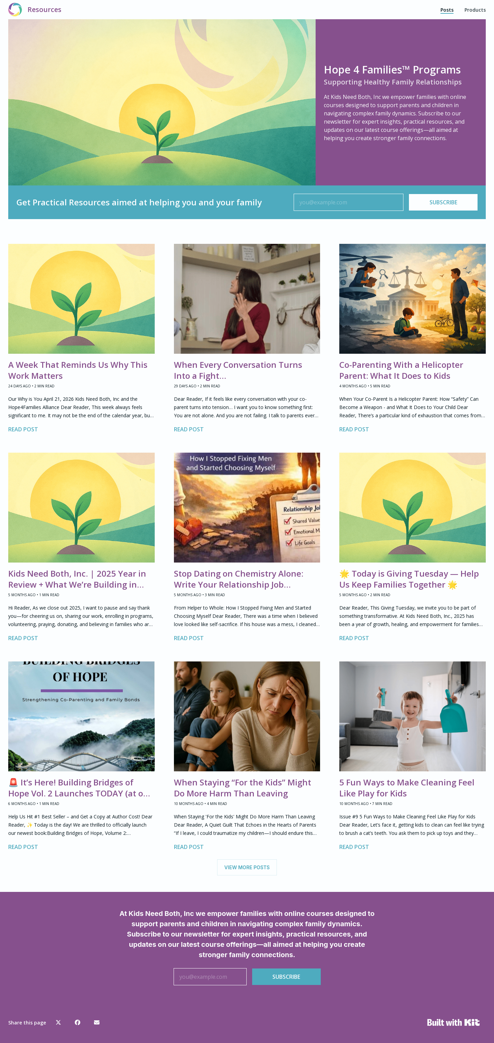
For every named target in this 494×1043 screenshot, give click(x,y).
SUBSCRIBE (443, 202)
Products (475, 10)
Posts (447, 10)
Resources (44, 9)
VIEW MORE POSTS (247, 867)
